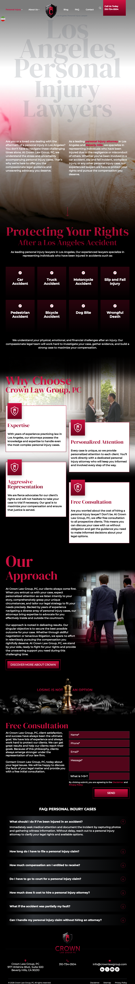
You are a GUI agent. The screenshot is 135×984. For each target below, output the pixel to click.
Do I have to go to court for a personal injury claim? (45, 879)
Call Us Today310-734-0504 (111, 8)
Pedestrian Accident (20, 315)
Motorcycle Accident (83, 282)
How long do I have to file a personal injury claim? (44, 851)
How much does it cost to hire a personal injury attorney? (50, 892)
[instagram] (117, 969)
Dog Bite (83, 313)
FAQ (77, 9)
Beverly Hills (94, 145)
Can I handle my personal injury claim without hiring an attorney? (56, 920)
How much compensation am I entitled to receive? (45, 865)
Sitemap (107, 983)
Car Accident (20, 282)
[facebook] (112, 969)
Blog (66, 9)
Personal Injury (13, 9)
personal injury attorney (101, 141)
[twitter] (107, 969)
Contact (90, 9)
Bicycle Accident (52, 315)
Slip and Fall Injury (115, 282)
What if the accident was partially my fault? (40, 906)
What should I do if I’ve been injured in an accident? (46, 821)
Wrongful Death (115, 315)
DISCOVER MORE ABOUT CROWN (33, 664)
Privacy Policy (76, 785)
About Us (33, 9)
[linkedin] (102, 969)
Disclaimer (117, 782)
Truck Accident (52, 282)
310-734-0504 (67, 964)
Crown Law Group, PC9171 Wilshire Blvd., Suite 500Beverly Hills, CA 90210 (25, 967)
